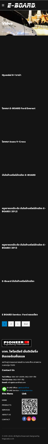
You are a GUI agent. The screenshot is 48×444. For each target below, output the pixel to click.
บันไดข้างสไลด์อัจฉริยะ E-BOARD (19, 175)
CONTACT (6, 419)
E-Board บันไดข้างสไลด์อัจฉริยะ (18, 281)
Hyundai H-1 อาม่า (11, 75)
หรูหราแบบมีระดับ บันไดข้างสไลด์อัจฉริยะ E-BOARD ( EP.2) (24, 210)
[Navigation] (3, 5)
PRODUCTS (6, 405)
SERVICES (6, 409)
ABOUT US (6, 414)
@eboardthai (23, 387)
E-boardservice (26, 390)
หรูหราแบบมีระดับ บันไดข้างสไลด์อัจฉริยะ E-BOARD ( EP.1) (24, 246)
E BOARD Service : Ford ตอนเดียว (20, 314)
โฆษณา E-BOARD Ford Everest (18, 108)
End (26, 323)
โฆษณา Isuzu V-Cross (14, 141)
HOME (4, 400)
